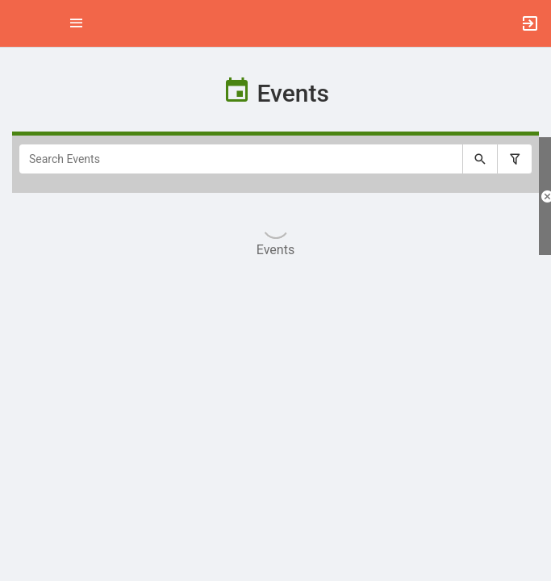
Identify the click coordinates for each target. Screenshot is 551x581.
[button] (20, 23)
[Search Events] (241, 159)
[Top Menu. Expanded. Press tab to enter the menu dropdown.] (76, 23)
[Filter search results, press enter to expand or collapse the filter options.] (514, 159)
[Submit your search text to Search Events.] (480, 159)
